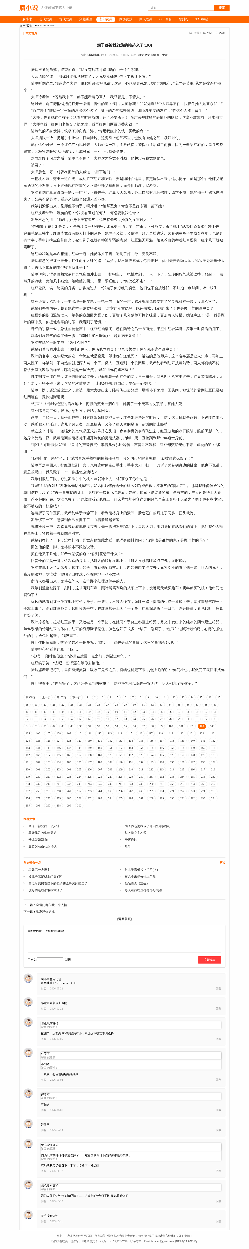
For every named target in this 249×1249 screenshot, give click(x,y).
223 (69, 776)
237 (213, 776)
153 (131, 747)
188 (100, 762)
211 (141, 769)
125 (38, 740)
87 (54, 726)
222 (59, 776)
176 (172, 755)
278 (48, 798)
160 (203, 747)
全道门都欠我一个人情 (44, 826)
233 (172, 776)
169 (100, 755)
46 (80, 711)
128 (69, 740)
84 (27, 726)
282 (90, 798)
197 (193, 762)
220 (38, 776)
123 (212, 733)
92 (98, 726)
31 (143, 704)
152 (120, 747)
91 (89, 726)
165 (59, 755)
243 (79, 784)
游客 (43, 988)
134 (131, 740)
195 (172, 762)
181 (28, 762)
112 (99, 733)
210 (131, 769)
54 (152, 711)
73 (125, 719)
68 (80, 719)
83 (215, 719)
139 (182, 740)
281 (79, 798)
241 (59, 784)
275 (213, 791)
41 (36, 711)
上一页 (46, 697)
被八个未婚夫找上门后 (140, 876)
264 (100, 791)
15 (201, 697)
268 (141, 791)
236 (203, 776)
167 (79, 755)
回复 (218, 988)
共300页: (31, 697)
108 (59, 733)
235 (193, 776)
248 (131, 784)
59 (197, 711)
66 (62, 719)
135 (141, 740)
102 (191, 726)
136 (151, 740)
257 (28, 791)
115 (130, 733)
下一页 (76, 697)
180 (213, 755)
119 (171, 733)
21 (54, 704)
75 (143, 719)
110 (79, 733)
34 (170, 704)
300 (79, 805)
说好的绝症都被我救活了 (45, 890)
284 (110, 798)
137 (162, 740)
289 (162, 798)
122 (202, 733)
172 (131, 755)
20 (45, 704)
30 (134, 704)
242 (69, 784)
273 (193, 791)
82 (206, 719)
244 (90, 784)
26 (98, 704)
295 (28, 805)
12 (174, 697)
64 (45, 719)
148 (79, 747)
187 (90, 762)
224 (79, 776)
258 (38, 791)
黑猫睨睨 (94, 55)
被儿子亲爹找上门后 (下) (45, 876)
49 (107, 711)
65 (54, 719)
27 (107, 704)
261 (69, 791)
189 (110, 762)
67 (71, 719)
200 (28, 769)
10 (156, 697)
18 (27, 704)
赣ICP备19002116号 (186, 1241)
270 (162, 791)
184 (59, 762)
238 (28, 784)
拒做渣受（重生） (137, 883)
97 (143, 726)
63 (36, 719)
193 (151, 762)
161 (213, 747)
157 (172, 747)
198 (203, 762)
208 (110, 769)
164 (48, 755)
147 (69, 747)
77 (161, 719)
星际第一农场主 (39, 869)
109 (69, 733)
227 (110, 776)
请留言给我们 (168, 1235)
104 (212, 726)
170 (110, 755)
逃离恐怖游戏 (45, 911)
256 (213, 784)
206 (90, 769)
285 (120, 798)
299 (69, 805)
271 (172, 791)
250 (151, 784)
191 (131, 762)
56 (170, 711)
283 (100, 798)
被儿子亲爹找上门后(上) (141, 869)
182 (38, 762)
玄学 (153, 55)
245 (100, 784)
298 (59, 805)
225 (90, 776)
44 (62, 711)
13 (183, 697)
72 (116, 719)
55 (161, 711)
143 (28, 747)
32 (152, 704)
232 (162, 776)
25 (89, 704)
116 (140, 733)
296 (38, 805)
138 (172, 740)
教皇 (128, 846)
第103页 (61, 697)
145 (48, 747)
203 (59, 769)
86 (45, 726)
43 (54, 711)
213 (162, 769)
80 (188, 719)
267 (131, 791)
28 (116, 704)
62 (27, 719)
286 (131, 798)
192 (141, 762)
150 (100, 747)
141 (203, 740)
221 (48, 776)
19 (36, 704)
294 (213, 798)
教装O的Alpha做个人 (42, 846)
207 (100, 769)
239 (38, 784)
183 (48, 762)
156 (162, 747)
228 (120, 776)
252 (172, 784)
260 (59, 791)
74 (134, 719)
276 (28, 798)
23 (71, 704)
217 (203, 769)
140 (193, 740)
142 (213, 740)
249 (141, 784)
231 (151, 776)
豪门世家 (162, 55)
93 (107, 726)
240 (48, 784)
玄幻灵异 (218, 33)
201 (38, 769)
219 (28, 776)
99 (161, 726)
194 (162, 762)
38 (206, 704)
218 (213, 769)
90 (80, 726)
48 (98, 711)
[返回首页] (124, 919)
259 (48, 791)
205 (79, 769)
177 (182, 755)
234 (182, 776)
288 (151, 798)
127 (59, 740)
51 (125, 711)
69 (89, 719)
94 (116, 726)
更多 (222, 862)
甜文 (141, 55)
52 (134, 711)
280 (69, 798)
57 (179, 711)
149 (90, 747)
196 (182, 762)
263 (90, 791)
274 (203, 791)
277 (38, 798)
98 (152, 726)
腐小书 (207, 33)
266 (120, 791)
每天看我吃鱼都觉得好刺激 (143, 890)
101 (181, 726)
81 (197, 719)
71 (107, 719)
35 (179, 704)
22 (62, 704)
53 (143, 711)
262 (79, 791)
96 (134, 726)
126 (48, 740)
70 (98, 719)
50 (116, 711)
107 (48, 733)
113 (110, 733)
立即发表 (209, 959)
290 (172, 798)
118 (161, 733)
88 (62, 726)
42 (45, 711)
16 (210, 697)
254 (193, 784)
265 (110, 791)
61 (215, 711)
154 (141, 747)
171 (120, 755)
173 (141, 755)
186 (79, 762)
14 (192, 697)
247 (120, 784)
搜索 (222, 7)
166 (69, 755)
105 (28, 733)
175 (162, 755)
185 (69, 762)
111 (89, 733)
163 (38, 755)
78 (170, 719)
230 (141, 776)
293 (203, 798)
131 (100, 740)
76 (152, 719)
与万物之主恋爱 (135, 833)
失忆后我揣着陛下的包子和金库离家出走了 (58, 883)
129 (79, 740)
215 (182, 769)
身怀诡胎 (131, 839)
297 (48, 805)
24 (80, 704)
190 (120, 762)
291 (182, 798)
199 (213, 762)
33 (161, 704)
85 (36, 726)
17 (218, 697)
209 (120, 769)
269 (151, 791)
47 (89, 711)
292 (193, 798)
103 (202, 726)
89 (71, 726)
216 (192, 769)
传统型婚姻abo (38, 839)
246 (110, 784)
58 (188, 711)
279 (59, 798)
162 (28, 755)
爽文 (147, 55)
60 (206, 711)
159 (193, 747)
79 (179, 719)
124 (28, 740)
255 (203, 784)
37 (197, 704)
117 (151, 733)
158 (182, 747)
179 (203, 755)
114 (120, 733)
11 (165, 697)
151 (110, 747)
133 (120, 740)
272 (182, 791)
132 (110, 740)
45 (71, 711)
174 (151, 755)
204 (69, 769)
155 (151, 747)
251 (162, 784)
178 (193, 755)
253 (182, 784)
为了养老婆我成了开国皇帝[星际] (147, 826)
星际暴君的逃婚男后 (42, 833)
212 (151, 769)
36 (188, 704)
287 (141, 798)
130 (90, 740)
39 (215, 704)
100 (171, 726)
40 (27, 711)
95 (125, 726)
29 (125, 704)
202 (48, 769)
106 (38, 733)
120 (181, 733)
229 (131, 776)
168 (90, 755)
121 (191, 733)
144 (38, 747)
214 (172, 769)
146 (59, 747)
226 (100, 776)
